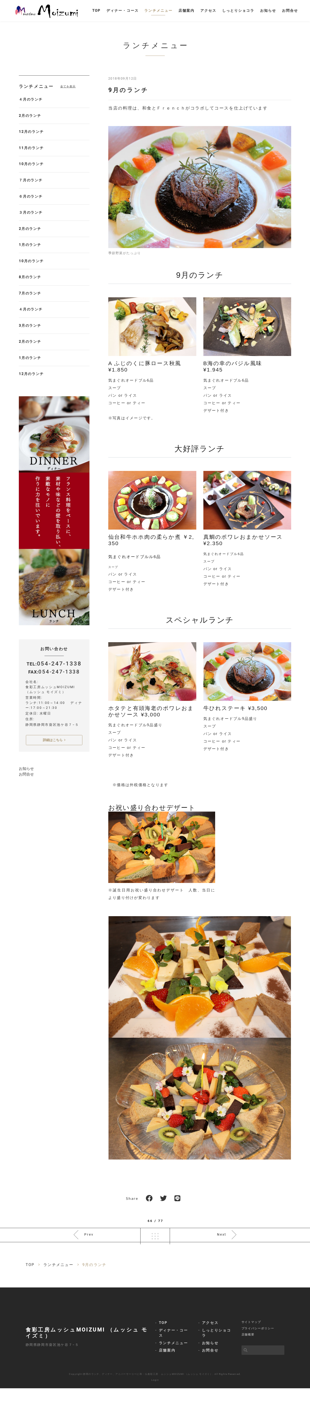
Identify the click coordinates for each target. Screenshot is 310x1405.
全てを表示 (68, 93)
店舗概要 (248, 1351)
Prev (89, 1247)
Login (155, 1396)
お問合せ (26, 729)
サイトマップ (251, 1337)
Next (221, 1247)
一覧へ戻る (155, 1247)
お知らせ (26, 723)
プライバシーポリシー (258, 1344)
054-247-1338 (59, 618)
